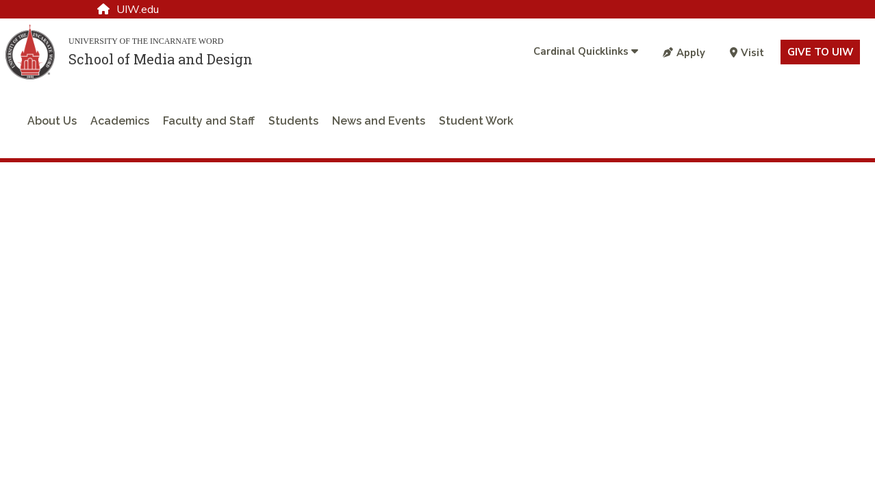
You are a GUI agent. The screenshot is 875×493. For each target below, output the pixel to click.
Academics (119, 120)
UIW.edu (128, 9)
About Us (52, 120)
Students (293, 120)
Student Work (476, 120)
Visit (747, 53)
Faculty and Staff (209, 120)
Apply (684, 53)
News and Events (378, 120)
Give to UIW (820, 52)
